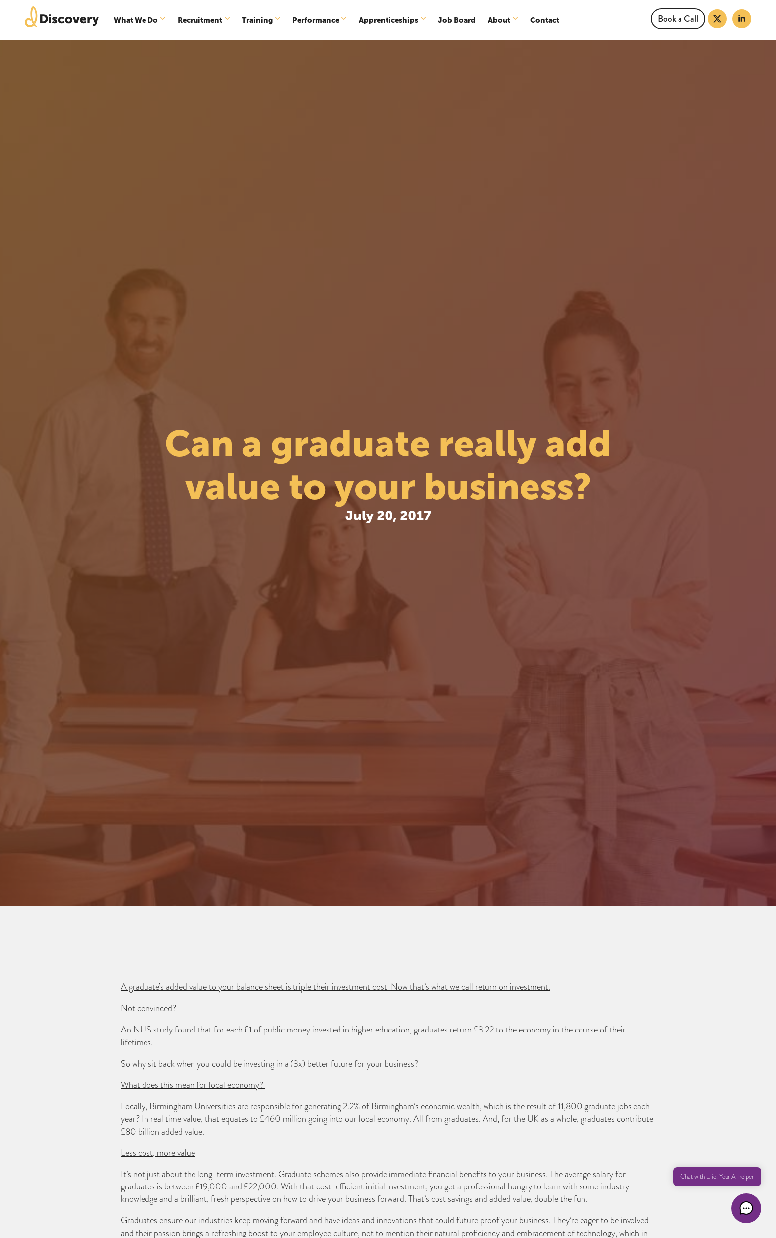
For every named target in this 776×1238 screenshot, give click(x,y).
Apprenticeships (388, 20)
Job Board (457, 20)
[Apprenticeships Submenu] (424, 20)
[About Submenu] (516, 20)
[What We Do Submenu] (164, 20)
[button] (746, 1208)
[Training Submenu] (279, 20)
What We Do (136, 20)
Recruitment (200, 20)
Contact (544, 20)
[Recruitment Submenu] (228, 20)
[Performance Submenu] (345, 20)
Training (257, 20)
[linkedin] (741, 18)
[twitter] (717, 18)
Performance (315, 20)
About (499, 20)
